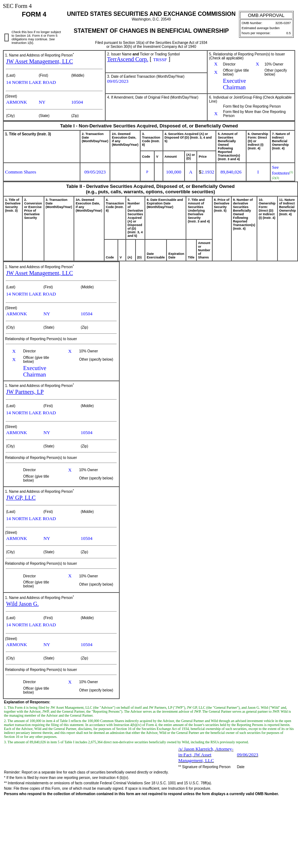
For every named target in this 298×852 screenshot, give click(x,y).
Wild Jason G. (22, 604)
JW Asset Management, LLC (39, 61)
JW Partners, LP (25, 392)
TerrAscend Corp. (127, 59)
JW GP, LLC (21, 498)
